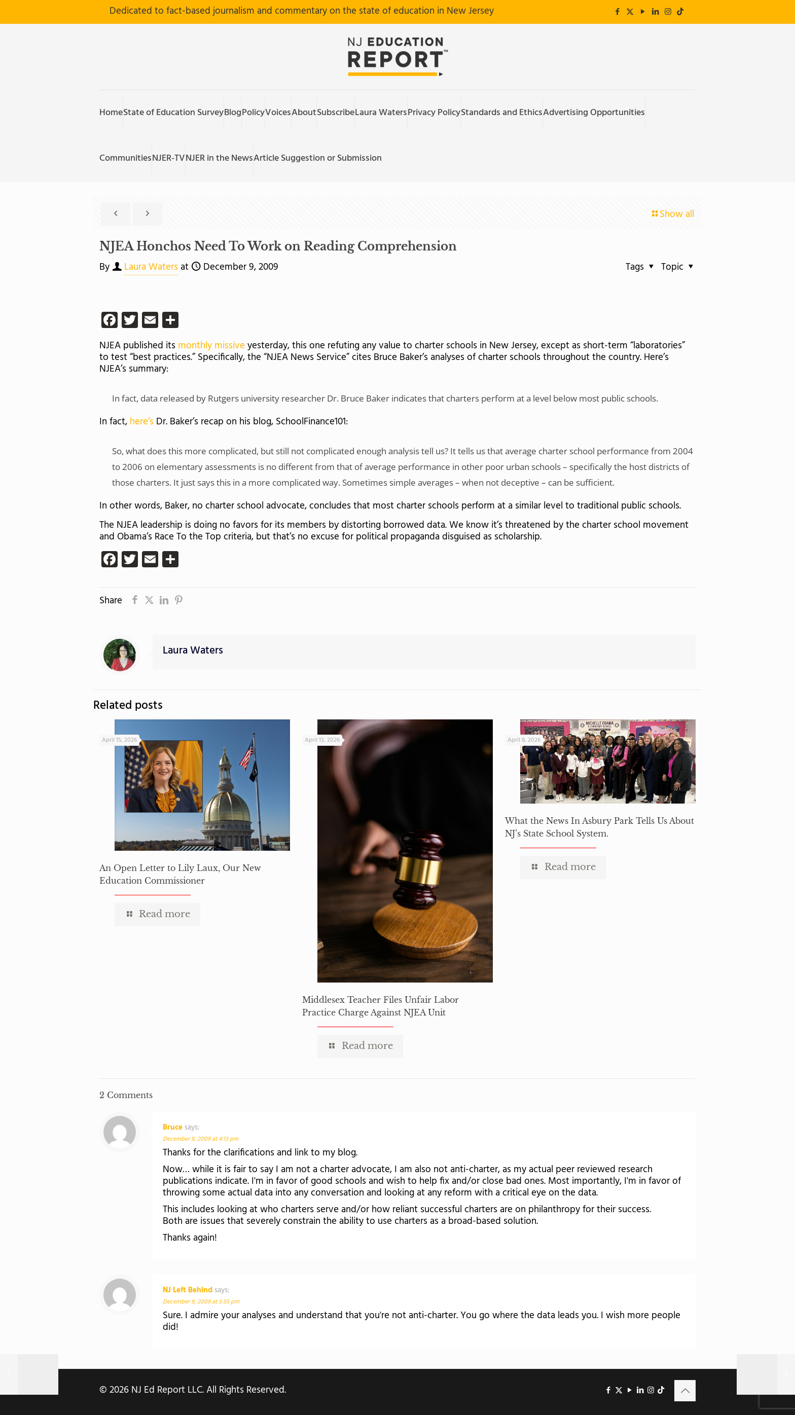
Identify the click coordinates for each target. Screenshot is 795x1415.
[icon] (680, 12)
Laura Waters (381, 112)
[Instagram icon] (668, 12)
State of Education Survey (173, 112)
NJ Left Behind (187, 1290)
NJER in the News (219, 158)
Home (111, 112)
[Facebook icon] (617, 12)
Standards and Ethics (502, 112)
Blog (232, 112)
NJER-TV (168, 158)
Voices (278, 112)
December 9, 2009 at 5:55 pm (201, 1302)
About (304, 112)
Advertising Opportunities (594, 112)
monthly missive (211, 345)
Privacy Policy (434, 112)
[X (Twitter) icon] (630, 12)
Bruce (173, 1127)
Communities (125, 158)
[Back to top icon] (685, 1390)
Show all (672, 214)
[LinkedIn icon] (655, 12)
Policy (253, 112)
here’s (140, 421)
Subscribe (335, 112)
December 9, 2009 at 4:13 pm (200, 1139)
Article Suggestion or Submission (318, 158)
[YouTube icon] (642, 12)
